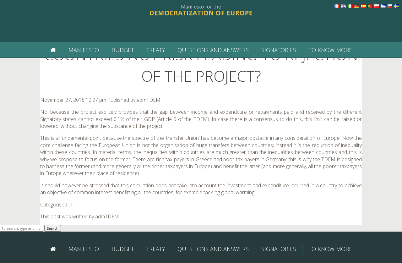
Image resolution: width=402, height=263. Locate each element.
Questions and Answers (213, 50)
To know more (330, 50)
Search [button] (52, 228)
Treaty (155, 50)
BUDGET (122, 50)
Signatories (278, 50)
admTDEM (148, 99)
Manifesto (83, 50)
